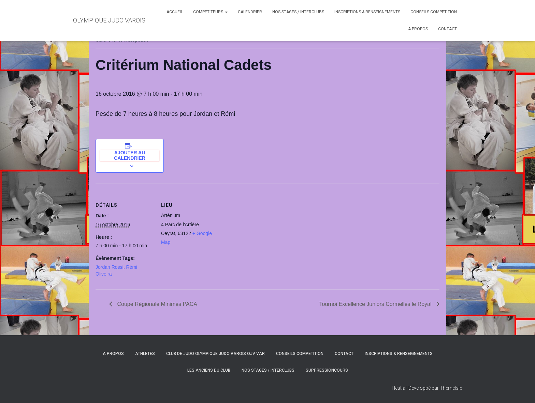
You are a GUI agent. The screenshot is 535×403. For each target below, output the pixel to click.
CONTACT (447, 29)
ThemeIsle (451, 388)
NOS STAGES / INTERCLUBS (298, 12)
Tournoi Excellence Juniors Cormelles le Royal (376, 304)
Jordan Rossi (110, 267)
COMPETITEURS (210, 12)
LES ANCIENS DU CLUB (208, 370)
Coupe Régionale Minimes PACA (156, 304)
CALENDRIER (250, 12)
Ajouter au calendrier (129, 155)
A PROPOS (418, 29)
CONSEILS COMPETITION (433, 12)
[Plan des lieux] (263, 231)
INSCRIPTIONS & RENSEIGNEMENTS (367, 12)
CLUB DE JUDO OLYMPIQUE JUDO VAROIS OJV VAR (215, 353)
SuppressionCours (327, 370)
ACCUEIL (175, 12)
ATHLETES (145, 353)
